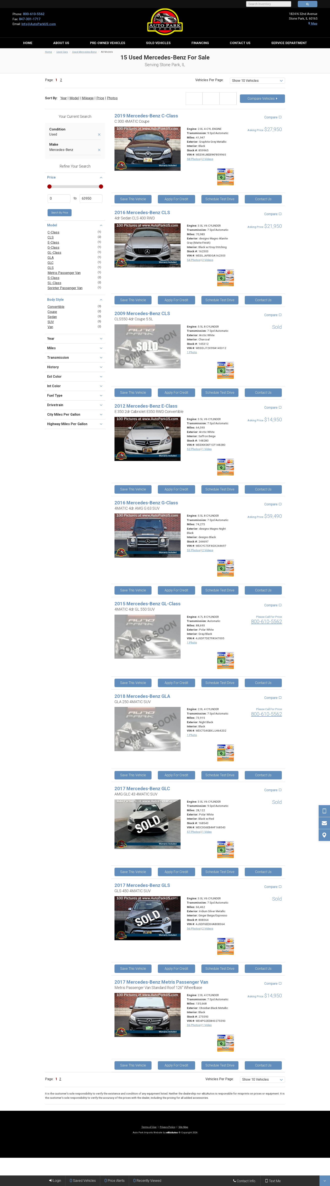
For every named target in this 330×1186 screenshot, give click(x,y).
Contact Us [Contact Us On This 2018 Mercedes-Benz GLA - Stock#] (263, 775)
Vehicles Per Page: (209, 80)
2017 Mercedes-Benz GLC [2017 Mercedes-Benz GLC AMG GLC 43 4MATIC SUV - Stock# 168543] (142, 788)
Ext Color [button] (75, 376)
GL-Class (54, 253)
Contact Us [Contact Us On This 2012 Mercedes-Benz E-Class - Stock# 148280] (263, 489)
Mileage (88, 98)
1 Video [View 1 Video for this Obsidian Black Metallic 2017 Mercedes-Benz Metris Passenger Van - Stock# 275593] (207, 1025)
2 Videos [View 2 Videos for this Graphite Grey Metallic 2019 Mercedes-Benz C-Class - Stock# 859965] (207, 159)
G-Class (53, 248)
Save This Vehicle (133, 199)
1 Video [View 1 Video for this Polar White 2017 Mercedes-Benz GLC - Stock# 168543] (207, 831)
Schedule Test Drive (219, 199)
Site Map (183, 1127)
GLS (51, 268)
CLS (51, 237)
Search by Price (59, 212)
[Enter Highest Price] (91, 198)
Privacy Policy (167, 1127)
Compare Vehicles (262, 99)
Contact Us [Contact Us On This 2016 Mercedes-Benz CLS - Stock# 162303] (263, 300)
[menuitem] (28, 43)
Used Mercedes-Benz (84, 52)
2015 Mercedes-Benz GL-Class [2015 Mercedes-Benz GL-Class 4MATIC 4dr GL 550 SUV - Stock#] (147, 603)
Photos (112, 98)
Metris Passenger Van (64, 273)
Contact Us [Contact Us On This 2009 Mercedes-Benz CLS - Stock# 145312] (263, 393)
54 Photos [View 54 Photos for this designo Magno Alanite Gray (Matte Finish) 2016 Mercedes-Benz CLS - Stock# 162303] (193, 260)
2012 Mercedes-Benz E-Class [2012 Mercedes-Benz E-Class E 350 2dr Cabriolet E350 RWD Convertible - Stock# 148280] (145, 406)
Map (312, 24)
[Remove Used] (99, 135)
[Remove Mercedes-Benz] (99, 150)
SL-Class (54, 283)
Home (48, 52)
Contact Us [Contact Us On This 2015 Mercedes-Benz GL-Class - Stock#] (263, 683)
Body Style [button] (75, 299)
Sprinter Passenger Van (65, 288)
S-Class (53, 278)
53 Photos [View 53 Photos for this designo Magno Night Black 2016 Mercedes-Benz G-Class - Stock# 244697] (193, 550)
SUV (51, 322)
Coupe (52, 312)
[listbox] (257, 81)
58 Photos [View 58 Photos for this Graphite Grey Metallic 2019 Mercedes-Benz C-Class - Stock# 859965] (193, 159)
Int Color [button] (75, 385)
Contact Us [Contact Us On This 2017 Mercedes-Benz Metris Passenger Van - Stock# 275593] (263, 1065)
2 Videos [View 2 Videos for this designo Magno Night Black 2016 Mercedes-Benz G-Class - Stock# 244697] (207, 550)
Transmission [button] (75, 357)
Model (74, 98)
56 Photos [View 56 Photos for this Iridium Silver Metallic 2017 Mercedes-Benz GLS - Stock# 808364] (193, 928)
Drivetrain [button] (75, 404)
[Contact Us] (324, 823)
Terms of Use (149, 1127)
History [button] (75, 366)
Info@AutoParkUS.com (38, 24)
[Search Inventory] (268, 4)
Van (50, 327)
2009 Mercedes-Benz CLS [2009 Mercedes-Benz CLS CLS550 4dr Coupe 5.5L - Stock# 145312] (142, 313)
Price (100, 98)
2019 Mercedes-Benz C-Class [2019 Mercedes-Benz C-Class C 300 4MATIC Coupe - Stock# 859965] (146, 115)
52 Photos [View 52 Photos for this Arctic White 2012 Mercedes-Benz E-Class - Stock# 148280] (193, 449)
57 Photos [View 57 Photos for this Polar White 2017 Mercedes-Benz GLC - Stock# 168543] (193, 831)
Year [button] (75, 338)
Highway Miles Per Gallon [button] (75, 423)
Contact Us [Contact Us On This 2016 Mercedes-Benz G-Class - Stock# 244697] (263, 590)
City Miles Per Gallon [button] (75, 414)
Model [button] (75, 225)
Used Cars (62, 52)
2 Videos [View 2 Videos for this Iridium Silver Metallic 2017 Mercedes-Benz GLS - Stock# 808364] (207, 928)
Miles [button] (75, 348)
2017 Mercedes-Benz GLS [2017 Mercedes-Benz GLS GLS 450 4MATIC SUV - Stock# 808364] (142, 885)
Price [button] (75, 177)
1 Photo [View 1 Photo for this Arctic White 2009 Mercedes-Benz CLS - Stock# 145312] (192, 352)
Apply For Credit (176, 199)
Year (63, 98)
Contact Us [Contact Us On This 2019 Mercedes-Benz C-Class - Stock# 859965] (263, 199)
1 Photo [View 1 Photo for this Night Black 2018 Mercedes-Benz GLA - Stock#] (192, 735)
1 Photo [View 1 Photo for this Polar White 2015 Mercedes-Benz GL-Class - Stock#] (192, 642)
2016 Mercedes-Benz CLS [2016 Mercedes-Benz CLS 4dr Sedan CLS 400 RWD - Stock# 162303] (142, 212)
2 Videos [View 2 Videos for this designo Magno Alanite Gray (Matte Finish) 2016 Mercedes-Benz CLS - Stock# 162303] (207, 260)
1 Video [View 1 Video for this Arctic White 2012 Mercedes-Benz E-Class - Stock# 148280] (207, 449)
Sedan (52, 317)
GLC (50, 263)
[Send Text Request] (324, 811)
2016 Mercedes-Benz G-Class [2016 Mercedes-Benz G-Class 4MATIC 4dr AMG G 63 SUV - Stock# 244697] (146, 502)
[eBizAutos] (172, 1133)
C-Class (53, 232)
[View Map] (324, 835)
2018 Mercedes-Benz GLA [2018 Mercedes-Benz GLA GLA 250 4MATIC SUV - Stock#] (142, 696)
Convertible (56, 307)
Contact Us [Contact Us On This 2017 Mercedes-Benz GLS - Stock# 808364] (263, 969)
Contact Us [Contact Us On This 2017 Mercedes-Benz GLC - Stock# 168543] (263, 872)
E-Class (53, 242)
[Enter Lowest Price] (59, 198)
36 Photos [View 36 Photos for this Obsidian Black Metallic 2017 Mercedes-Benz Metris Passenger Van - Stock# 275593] (193, 1025)
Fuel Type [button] (75, 395)
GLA (51, 258)
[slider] (49, 186)
